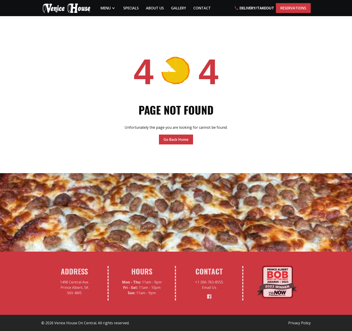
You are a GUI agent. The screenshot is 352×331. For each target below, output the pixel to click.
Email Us (209, 289)
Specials (131, 8)
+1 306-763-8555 (209, 283)
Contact (202, 8)
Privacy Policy (299, 322)
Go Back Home (176, 139)
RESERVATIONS (293, 8)
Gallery (178, 8)
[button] (108, 8)
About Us (155, 8)
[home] (66, 8)
